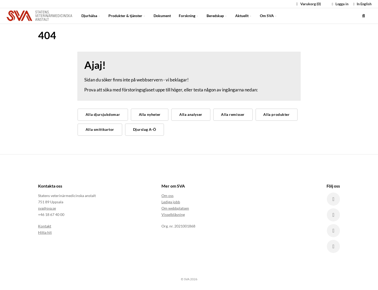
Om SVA (268, 15)
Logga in (339, 4)
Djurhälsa (91, 15)
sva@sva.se (47, 208)
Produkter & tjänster (127, 15)
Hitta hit (45, 232)
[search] (363, 16)
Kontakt (44, 226)
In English (361, 4)
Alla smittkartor (100, 129)
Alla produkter (276, 114)
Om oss (167, 195)
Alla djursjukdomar (103, 114)
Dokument (162, 15)
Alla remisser (233, 114)
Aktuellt (243, 15)
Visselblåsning (173, 214)
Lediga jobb (170, 202)
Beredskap (217, 15)
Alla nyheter (150, 114)
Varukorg (308, 4)
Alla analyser (190, 114)
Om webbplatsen (175, 208)
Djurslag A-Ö (144, 129)
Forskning (189, 15)
